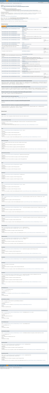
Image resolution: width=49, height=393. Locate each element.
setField (23, 65)
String (29, 73)
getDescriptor (24, 45)
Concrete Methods (23, 26)
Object (23, 30)
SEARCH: (39, 2)
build (23, 31)
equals (3, 97)
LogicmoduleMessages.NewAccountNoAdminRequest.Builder (29, 10)
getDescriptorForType (25, 46)
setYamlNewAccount (25, 73)
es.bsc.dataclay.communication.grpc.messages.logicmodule (12, 5)
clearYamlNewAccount (25, 39)
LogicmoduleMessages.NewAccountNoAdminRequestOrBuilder (14, 19)
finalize (5, 97)
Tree (11, 365)
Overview (1, 365)
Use (9, 365)
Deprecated (13, 365)
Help (18, 365)
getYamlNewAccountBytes (5, 304)
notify (16, 97)
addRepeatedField (25, 28)
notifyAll (19, 97)
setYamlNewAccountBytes (26, 76)
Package (4, 365)
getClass (9, 97)
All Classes (2, 2)
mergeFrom (23, 57)
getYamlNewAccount (5, 293)
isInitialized (24, 56)
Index (16, 365)
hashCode (12, 97)
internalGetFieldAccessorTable (27, 54)
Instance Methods (16, 26)
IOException (27, 275)
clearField (24, 35)
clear (23, 34)
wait (22, 97)
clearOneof (24, 37)
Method (11, 3)
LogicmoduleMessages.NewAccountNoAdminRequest (9, 16)
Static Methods (9, 26)
